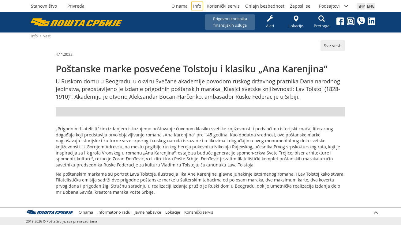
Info (197, 6)
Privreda (75, 6)
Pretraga (321, 22)
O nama (179, 6)
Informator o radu (113, 212)
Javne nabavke (148, 212)
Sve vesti (333, 45)
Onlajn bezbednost (264, 6)
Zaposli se (300, 6)
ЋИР (361, 6)
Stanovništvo (44, 6)
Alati (269, 22)
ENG (371, 6)
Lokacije (295, 22)
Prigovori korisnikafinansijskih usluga (230, 22)
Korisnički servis (223, 6)
